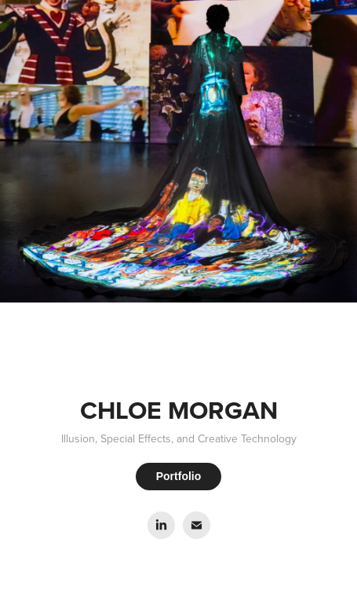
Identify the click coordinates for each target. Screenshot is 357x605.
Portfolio (179, 476)
